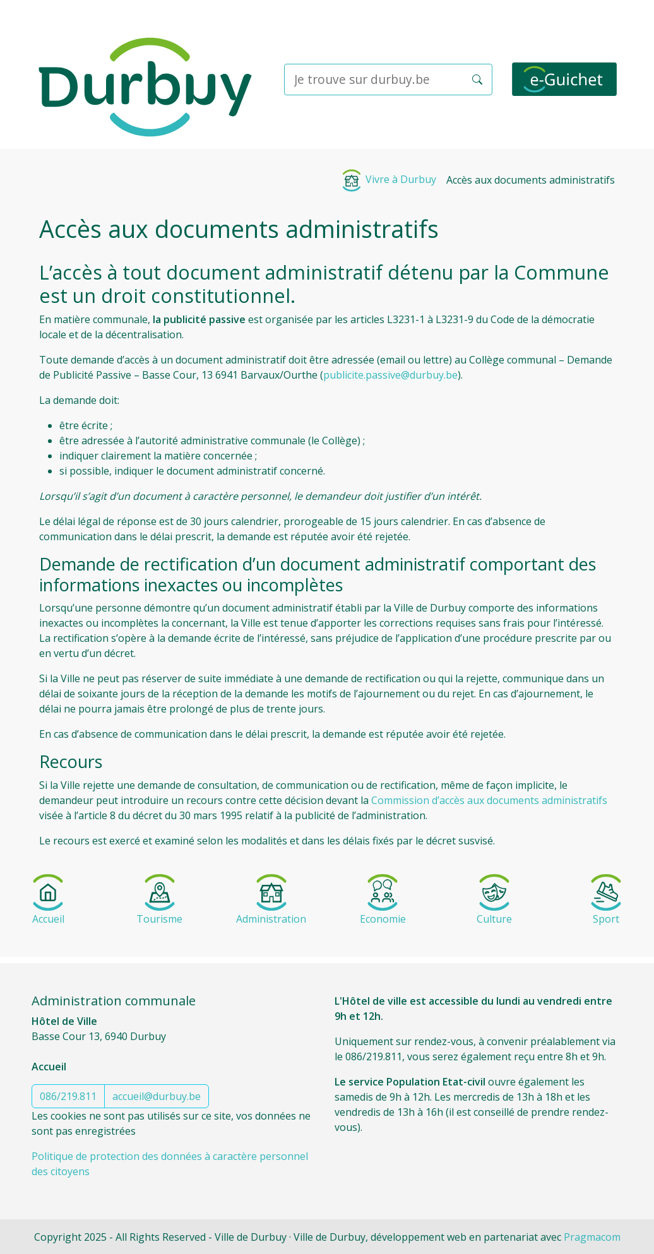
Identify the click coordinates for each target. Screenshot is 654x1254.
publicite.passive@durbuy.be (390, 375)
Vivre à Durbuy (388, 179)
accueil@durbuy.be (156, 1096)
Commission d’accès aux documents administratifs (489, 800)
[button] (477, 79)
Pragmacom (592, 1237)
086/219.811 (68, 1096)
